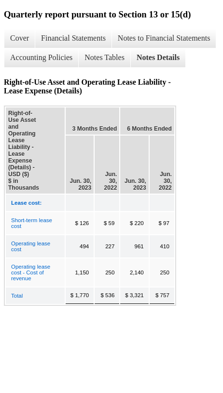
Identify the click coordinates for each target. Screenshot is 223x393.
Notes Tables (104, 57)
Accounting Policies (41, 57)
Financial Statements (73, 38)
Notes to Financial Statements (164, 38)
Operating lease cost (30, 246)
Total (17, 296)
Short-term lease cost (31, 223)
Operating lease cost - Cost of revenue (30, 272)
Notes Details (158, 57)
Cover (19, 38)
